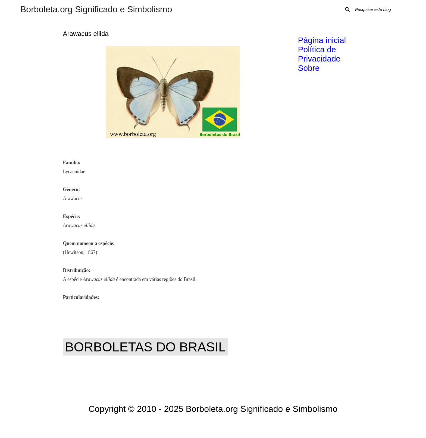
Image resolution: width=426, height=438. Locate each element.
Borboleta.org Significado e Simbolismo (96, 9)
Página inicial (322, 40)
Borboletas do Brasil (145, 347)
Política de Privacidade (319, 54)
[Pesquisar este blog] (381, 9)
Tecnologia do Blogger (213, 426)
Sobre (309, 67)
